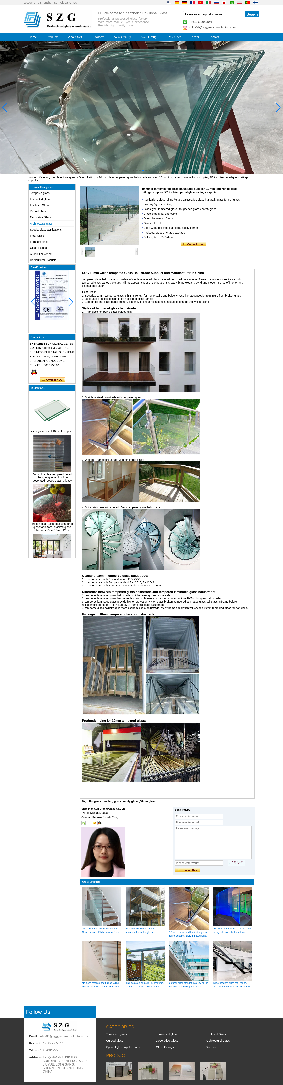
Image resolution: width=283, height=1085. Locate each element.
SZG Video (174, 37)
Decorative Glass (40, 217)
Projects (98, 37)
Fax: (32, 1043)
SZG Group (149, 37)
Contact (214, 37)
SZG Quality (122, 37)
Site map (211, 1047)
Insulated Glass (39, 205)
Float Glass (37, 235)
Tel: (31, 1050)
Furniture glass (39, 241)
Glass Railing (87, 177)
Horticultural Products (43, 260)
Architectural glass (64, 177)
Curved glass (38, 211)
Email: (33, 1036)
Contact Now (52, 379)
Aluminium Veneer (41, 254)
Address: (35, 1057)
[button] (133, 170)
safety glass (130, 801)
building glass (112, 801)
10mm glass (148, 801)
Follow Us (38, 1012)
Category (44, 177)
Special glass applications (46, 229)
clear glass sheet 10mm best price (52, 432)
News (195, 37)
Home (32, 37)
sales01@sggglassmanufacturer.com (213, 27)
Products (52, 37)
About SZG (76, 37)
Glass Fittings (38, 247)
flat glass (95, 801)
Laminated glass (40, 199)
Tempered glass (40, 193)
